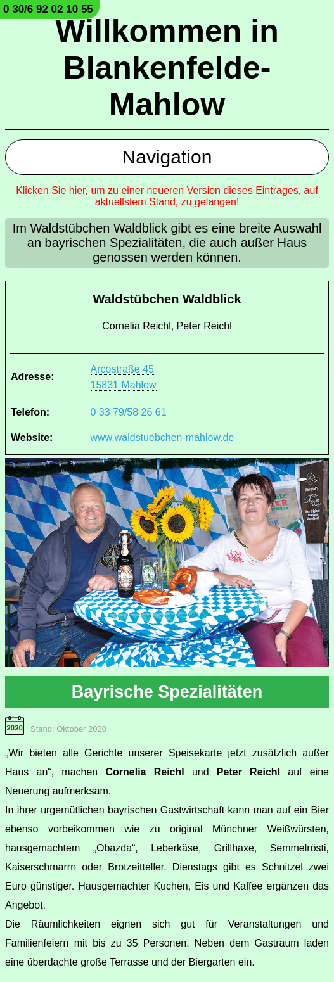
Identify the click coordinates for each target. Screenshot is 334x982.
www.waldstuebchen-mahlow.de (162, 437)
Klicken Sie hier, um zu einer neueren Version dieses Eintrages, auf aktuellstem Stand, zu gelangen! (167, 196)
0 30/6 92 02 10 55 (48, 9)
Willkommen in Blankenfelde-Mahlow (166, 67)
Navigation (167, 156)
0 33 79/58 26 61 (129, 412)
